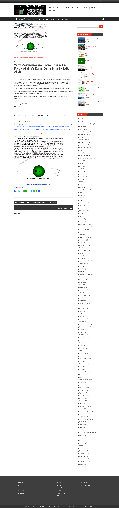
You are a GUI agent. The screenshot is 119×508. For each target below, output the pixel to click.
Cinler (80, 195)
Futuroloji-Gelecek (84, 237)
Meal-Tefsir (82, 321)
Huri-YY (81, 269)
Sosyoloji (81, 398)
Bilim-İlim (81, 171)
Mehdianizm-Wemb (84, 324)
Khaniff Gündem (83, 298)
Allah (16, 57)
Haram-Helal (82, 263)
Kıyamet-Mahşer (83, 303)
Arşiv (52, 19)
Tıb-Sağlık (81, 422)
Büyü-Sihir (82, 182)
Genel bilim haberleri (84, 245)
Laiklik (31, 57)
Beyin (80, 163)
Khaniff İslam (82, 300)
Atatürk (81, 160)
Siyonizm (81, 393)
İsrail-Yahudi (82, 282)
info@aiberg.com (54, 129)
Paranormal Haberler (84, 356)
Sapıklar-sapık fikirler (84, 379)
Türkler (81, 430)
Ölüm (80, 342)
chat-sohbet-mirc (83, 189)
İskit (80, 277)
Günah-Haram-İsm (84, 250)
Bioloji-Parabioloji (84, 174)
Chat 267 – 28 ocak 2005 (92, 59)
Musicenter (82, 332)
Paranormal (82, 353)
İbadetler (81, 271)
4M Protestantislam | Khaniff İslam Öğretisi (72, 7)
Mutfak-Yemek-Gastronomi (86, 335)
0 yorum (27, 76)
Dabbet (81, 200)
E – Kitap (57, 496)
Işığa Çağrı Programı (84, 274)
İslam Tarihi (82, 279)
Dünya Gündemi (83, 211)
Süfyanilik (81, 401)
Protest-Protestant (84, 371)
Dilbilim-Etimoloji (83, 203)
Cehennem (82, 184)
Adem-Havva (82, 129)
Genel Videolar (83, 248)
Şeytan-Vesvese (83, 387)
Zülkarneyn (82, 466)
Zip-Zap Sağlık (83, 464)
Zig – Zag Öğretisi (60, 493)
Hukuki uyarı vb (87, 485)
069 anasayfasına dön (31, 134)
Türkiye (81, 427)
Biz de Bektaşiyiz (83, 176)
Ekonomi (81, 219)
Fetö (80, 232)
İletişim (67, 19)
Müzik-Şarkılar (83, 337)
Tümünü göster (59, 482)
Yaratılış (81, 445)
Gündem (81, 253)
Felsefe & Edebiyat (84, 229)
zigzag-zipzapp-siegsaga (85, 453)
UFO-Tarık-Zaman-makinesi (86, 432)
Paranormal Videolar (84, 358)
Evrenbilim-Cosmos (84, 226)
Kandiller (81, 292)
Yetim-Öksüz (82, 448)
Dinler (80, 205)
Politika (81, 366)
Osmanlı (81, 350)
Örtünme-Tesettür (83, 348)
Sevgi (80, 385)
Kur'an (81, 311)
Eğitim (81, 216)
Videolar (81, 440)
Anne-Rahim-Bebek (84, 155)
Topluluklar (82, 424)
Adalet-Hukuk (82, 126)
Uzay (80, 437)
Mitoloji (81, 329)
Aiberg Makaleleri (83, 139)
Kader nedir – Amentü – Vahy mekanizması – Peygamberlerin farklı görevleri (36, 202)
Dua (80, 208)
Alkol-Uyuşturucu (83, 150)
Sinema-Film (82, 390)
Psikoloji (81, 374)
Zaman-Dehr (82, 451)
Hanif (80, 258)
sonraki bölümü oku (42, 134)
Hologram (82, 266)
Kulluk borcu (82, 308)
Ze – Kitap (58, 490)
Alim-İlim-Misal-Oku (84, 147)
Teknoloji (81, 408)
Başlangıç (85, 482)
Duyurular (45, 19)
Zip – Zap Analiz (83, 459)
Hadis (80, 255)
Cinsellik (81, 197)
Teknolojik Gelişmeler (84, 411)
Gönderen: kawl (18, 76)
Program (81, 369)
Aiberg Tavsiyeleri (83, 142)
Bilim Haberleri (83, 166)
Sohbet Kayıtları (38, 57)
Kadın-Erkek (82, 290)
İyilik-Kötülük (82, 284)
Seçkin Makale (83, 382)
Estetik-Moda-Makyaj (84, 224)
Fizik (80, 234)
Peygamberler (83, 361)
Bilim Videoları (83, 168)
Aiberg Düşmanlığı (84, 131)
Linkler (60, 19)
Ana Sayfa (22, 19)
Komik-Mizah (82, 306)
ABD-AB (81, 121)
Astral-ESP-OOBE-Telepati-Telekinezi (88, 158)
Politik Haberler (83, 364)
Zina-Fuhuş (82, 456)
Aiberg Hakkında (83, 134)
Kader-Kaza (82, 287)
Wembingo (82, 443)
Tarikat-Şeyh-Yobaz (84, 406)
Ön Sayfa (81, 345)
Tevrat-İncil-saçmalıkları (85, 419)
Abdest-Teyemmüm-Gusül (86, 124)
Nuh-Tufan (82, 340)
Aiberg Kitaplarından (84, 137)
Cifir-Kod (81, 192)
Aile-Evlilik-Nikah (83, 145)
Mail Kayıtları (82, 316)
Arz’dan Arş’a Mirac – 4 (61, 488)
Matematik (82, 319)
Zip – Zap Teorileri (84, 461)
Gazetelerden (82, 240)
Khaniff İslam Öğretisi (34, 19)
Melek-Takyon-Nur (84, 327)
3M (80, 118)
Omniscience (58, 485)
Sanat (80, 377)
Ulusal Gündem (83, 435)
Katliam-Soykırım (83, 295)
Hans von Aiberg (23, 57)
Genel (80, 242)
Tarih (80, 403)
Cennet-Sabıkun (83, 187)
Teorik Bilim (82, 414)
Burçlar (81, 179)
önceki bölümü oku (19, 134)
